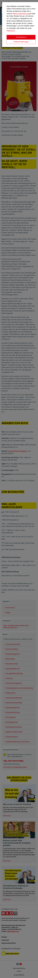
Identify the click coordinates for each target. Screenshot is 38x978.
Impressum (11, 31)
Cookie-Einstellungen (21, 42)
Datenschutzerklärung (21, 13)
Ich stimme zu (21, 37)
